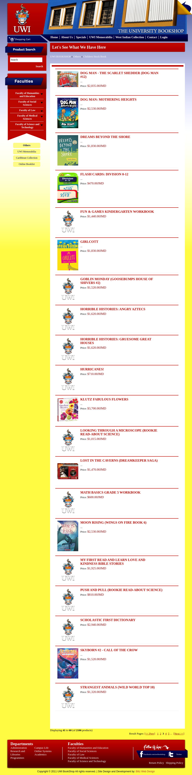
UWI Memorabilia (100, 37)
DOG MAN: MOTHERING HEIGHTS (108, 99)
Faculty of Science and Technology (87, 761)
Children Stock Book (94, 56)
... (171, 733)
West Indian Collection (129, 37)
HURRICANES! (92, 369)
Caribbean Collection (26, 157)
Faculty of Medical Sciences (83, 757)
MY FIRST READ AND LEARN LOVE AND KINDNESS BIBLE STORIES (112, 561)
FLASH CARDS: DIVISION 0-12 (104, 174)
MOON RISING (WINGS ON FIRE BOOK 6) (113, 522)
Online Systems (43, 751)
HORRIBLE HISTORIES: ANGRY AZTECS (112, 309)
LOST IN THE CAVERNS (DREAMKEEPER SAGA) (119, 460)
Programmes (17, 757)
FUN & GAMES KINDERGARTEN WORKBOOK (117, 211)
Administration (18, 747)
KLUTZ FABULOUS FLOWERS (104, 399)
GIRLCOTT (89, 241)
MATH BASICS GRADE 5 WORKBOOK (110, 492)
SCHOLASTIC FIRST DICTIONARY (107, 620)
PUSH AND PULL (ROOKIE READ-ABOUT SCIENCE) (121, 590)
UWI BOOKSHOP (60, 56)
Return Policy (156, 762)
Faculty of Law (76, 754)
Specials (81, 37)
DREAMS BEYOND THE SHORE (105, 137)
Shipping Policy (174, 762)
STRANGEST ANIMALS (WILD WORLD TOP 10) (117, 687)
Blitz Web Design (145, 771)
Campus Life (41, 747)
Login (164, 37)
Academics (40, 754)
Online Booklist (27, 164)
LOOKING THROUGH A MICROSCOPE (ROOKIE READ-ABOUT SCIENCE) (118, 432)
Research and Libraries (17, 753)
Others (77, 56)
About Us (67, 37)
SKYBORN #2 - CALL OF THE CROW (109, 650)
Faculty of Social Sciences (82, 751)
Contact (152, 37)
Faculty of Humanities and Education (88, 747)
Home (54, 37)
